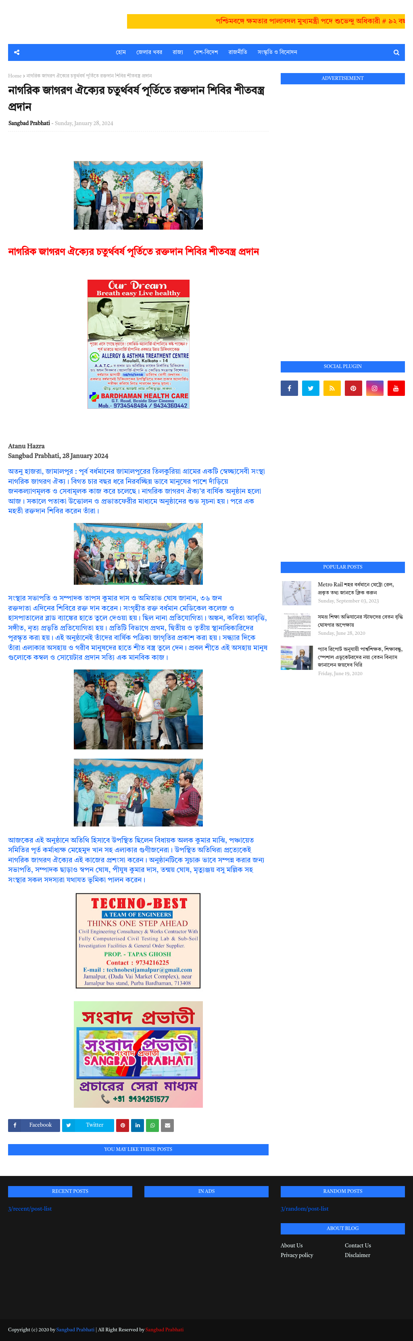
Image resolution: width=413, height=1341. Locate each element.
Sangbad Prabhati (29, 123)
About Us (291, 1246)
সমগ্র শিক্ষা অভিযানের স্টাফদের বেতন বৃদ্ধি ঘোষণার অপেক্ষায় (360, 621)
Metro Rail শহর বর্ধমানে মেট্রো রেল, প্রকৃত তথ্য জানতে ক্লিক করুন (356, 589)
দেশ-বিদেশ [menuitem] (206, 52)
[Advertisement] (341, 213)
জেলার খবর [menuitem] (149, 52)
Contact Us (358, 1246)
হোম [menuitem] (121, 52)
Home (15, 76)
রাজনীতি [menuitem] (238, 52)
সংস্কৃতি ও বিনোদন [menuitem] (277, 52)
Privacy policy (297, 1255)
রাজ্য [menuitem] (178, 52)
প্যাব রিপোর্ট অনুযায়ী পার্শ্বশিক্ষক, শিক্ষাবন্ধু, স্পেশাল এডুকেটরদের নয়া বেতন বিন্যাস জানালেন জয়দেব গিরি (360, 657)
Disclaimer (357, 1255)
